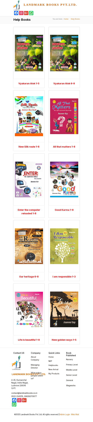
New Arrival (53, 369)
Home (66, 19)
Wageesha (70, 385)
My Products (54, 373)
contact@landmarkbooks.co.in (24, 393)
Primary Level (72, 364)
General (69, 380)
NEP (50, 361)
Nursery (69, 359)
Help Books (75, 19)
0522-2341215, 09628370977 (24, 396)
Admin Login (64, 414)
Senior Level (71, 375)
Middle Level (71, 370)
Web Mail (75, 414)
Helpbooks (53, 365)
